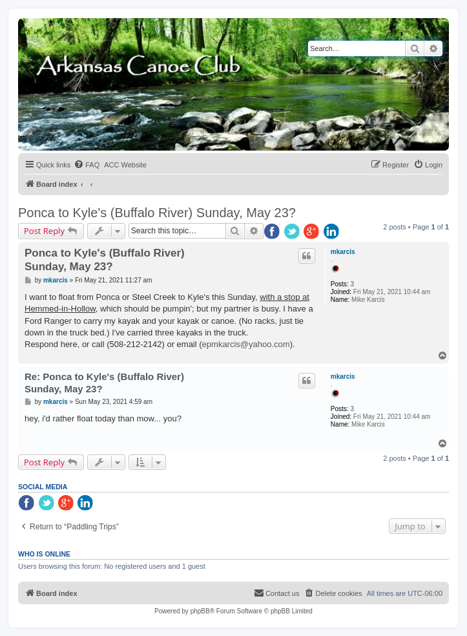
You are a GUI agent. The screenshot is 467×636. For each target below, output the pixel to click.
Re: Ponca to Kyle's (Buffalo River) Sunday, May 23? (104, 382)
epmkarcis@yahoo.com (246, 344)
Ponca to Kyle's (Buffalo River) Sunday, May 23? (157, 213)
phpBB (200, 611)
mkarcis (343, 251)
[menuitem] (86, 165)
